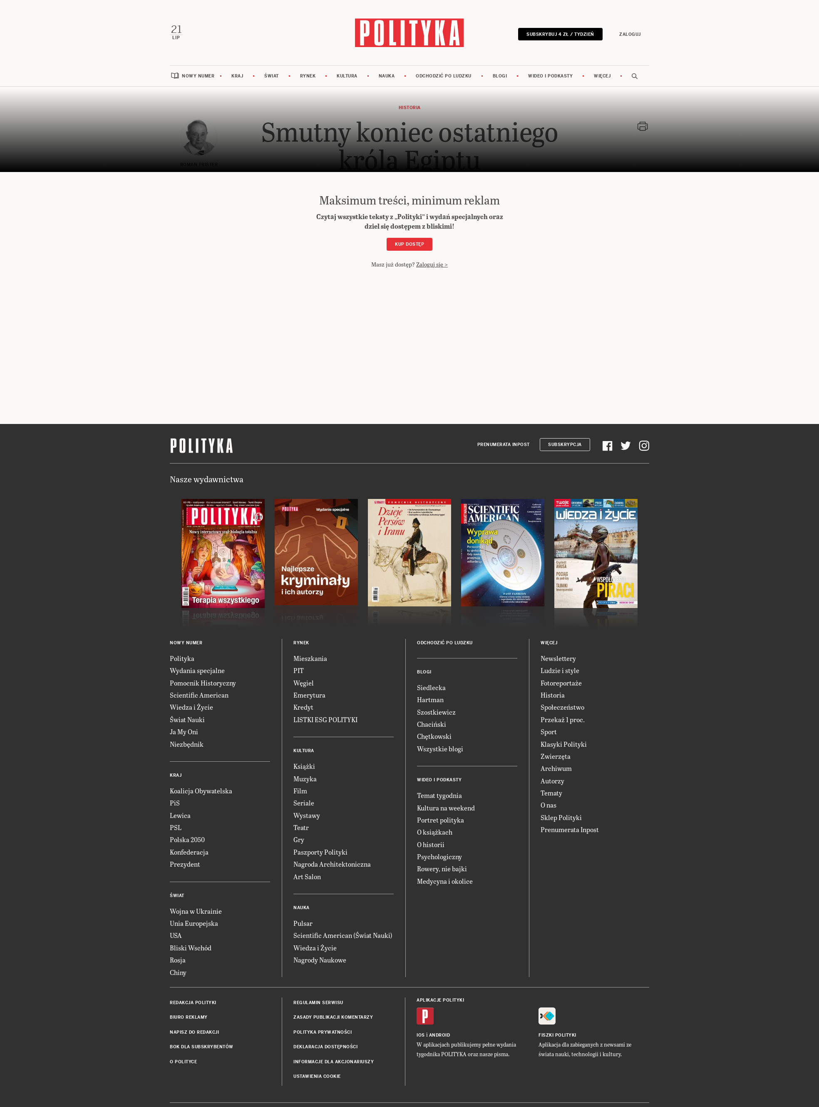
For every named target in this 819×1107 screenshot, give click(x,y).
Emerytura (309, 694)
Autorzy (552, 780)
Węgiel (303, 682)
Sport (549, 731)
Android (439, 1034)
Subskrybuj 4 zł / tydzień (561, 34)
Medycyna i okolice (445, 880)
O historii (430, 844)
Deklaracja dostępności (325, 1046)
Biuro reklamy (189, 1017)
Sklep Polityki (561, 817)
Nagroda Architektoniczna (332, 863)
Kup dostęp (409, 244)
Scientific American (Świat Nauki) (342, 935)
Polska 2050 (187, 839)
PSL (175, 827)
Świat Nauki (187, 719)
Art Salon (307, 876)
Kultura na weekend (446, 807)
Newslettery (558, 658)
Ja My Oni (184, 731)
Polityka (182, 658)
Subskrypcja (565, 444)
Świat (271, 75)
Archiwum (556, 768)
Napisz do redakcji (194, 1032)
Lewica (180, 815)
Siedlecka (431, 687)
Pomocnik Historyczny (203, 682)
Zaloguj (630, 34)
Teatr (301, 827)
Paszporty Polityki (320, 851)
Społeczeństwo (562, 706)
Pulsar (303, 922)
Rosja (178, 959)
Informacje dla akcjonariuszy (333, 1061)
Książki (304, 765)
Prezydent (185, 863)
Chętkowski (434, 735)
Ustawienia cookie (317, 1076)
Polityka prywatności (322, 1032)
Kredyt (303, 706)
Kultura (347, 75)
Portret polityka (440, 819)
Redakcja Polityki (193, 1002)
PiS (175, 802)
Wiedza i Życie (191, 706)
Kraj (237, 75)
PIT (298, 670)
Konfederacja (189, 851)
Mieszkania (310, 658)
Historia (553, 694)
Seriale (303, 802)
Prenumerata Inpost (503, 444)
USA (176, 935)
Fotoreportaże (561, 682)
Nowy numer (198, 75)
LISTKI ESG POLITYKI (325, 719)
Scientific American (199, 694)
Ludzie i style (560, 670)
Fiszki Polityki (557, 1034)
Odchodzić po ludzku (444, 75)
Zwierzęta (556, 755)
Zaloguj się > (432, 264)
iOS (421, 1034)
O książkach (434, 831)
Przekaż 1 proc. (563, 719)
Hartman (430, 699)
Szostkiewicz (436, 711)
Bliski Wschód (190, 947)
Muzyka (305, 778)
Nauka (387, 75)
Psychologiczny (439, 856)
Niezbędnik (187, 743)
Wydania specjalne (197, 670)
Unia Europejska (194, 922)
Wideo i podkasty (550, 75)
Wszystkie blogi (440, 748)
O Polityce (183, 1061)
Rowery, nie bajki (442, 868)
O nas (548, 805)
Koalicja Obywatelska (201, 790)
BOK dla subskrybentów (201, 1046)
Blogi (500, 75)
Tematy (551, 792)
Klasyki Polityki (564, 743)
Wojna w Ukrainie (196, 910)
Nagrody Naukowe (319, 959)
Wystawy (306, 815)
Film (300, 790)
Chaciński (431, 723)
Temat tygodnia (439, 795)
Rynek (308, 75)
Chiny (178, 972)
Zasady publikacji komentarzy (333, 1017)
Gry (298, 839)
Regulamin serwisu (318, 1002)
